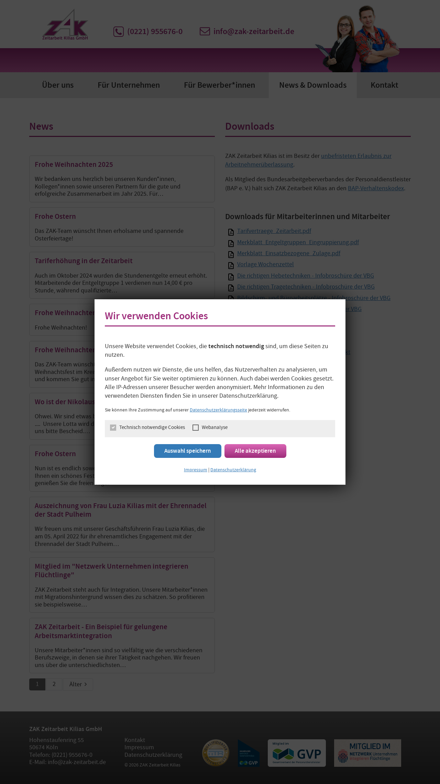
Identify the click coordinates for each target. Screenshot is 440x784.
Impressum (195, 470)
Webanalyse (215, 428)
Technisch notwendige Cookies (152, 428)
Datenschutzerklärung (233, 470)
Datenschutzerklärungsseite (218, 410)
